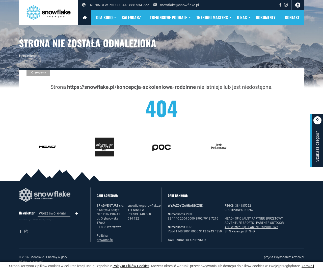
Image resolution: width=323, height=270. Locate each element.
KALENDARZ (131, 17)
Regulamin (51, 220)
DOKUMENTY (266, 17)
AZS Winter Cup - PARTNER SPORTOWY (251, 227)
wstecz (38, 73)
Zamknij (308, 266)
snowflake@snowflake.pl (176, 5)
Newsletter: (27, 212)
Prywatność (45, 220)
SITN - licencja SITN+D (240, 231)
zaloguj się (297, 5)
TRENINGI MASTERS (214, 17)
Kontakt (292, 17)
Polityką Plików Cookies (131, 266)
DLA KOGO (106, 17)
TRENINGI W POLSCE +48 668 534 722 (115, 5)
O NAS (244, 17)
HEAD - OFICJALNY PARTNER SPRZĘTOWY (254, 218)
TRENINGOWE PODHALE (171, 17)
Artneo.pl (298, 257)
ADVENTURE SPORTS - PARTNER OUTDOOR (254, 223)
